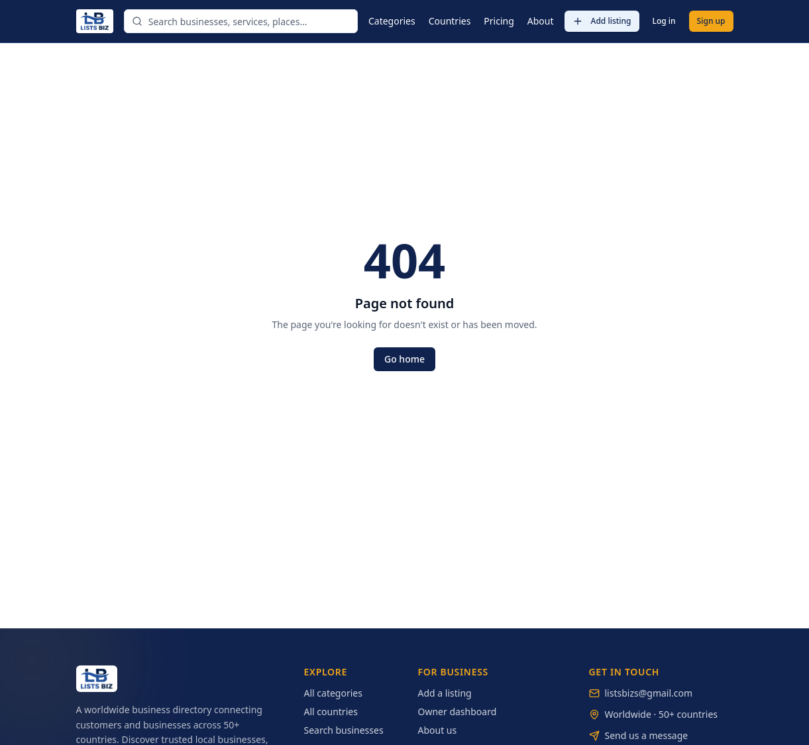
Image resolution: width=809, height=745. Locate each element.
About (540, 21)
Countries (450, 21)
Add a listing (445, 693)
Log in (664, 21)
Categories (391, 21)
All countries (331, 711)
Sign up (711, 21)
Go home (404, 359)
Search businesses (344, 730)
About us (437, 730)
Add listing (601, 21)
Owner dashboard (457, 711)
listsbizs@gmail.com (649, 693)
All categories (333, 693)
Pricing (498, 21)
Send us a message (646, 735)
